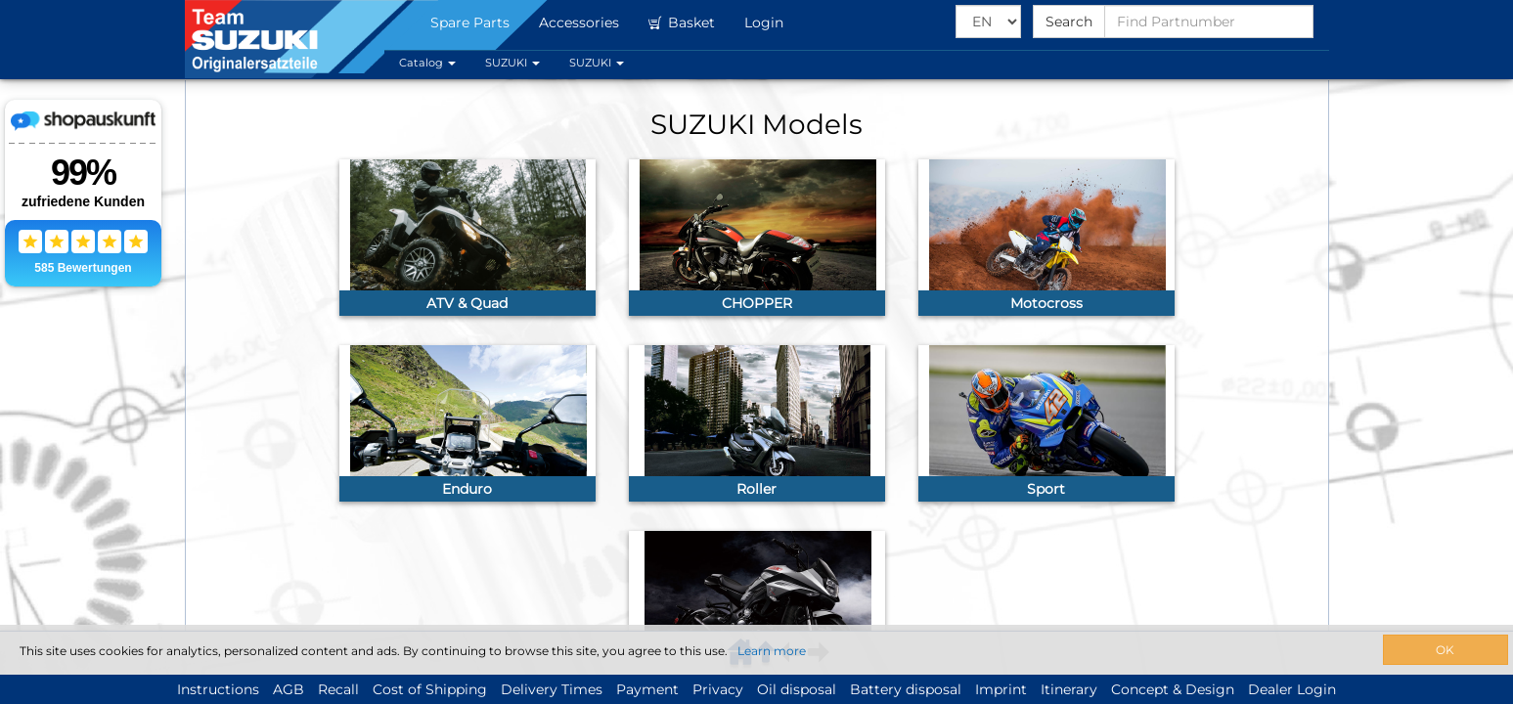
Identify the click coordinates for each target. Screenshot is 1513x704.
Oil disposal (796, 689)
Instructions (218, 689)
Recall (338, 689)
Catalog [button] (427, 62)
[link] (467, 237)
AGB (288, 689)
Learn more (771, 650)
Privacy (717, 689)
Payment (647, 689)
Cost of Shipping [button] (430, 689)
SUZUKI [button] (512, 62)
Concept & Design (1172, 689)
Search (1069, 21)
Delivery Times (551, 689)
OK (1445, 649)
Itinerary (1069, 689)
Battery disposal (905, 689)
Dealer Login (1292, 689)
